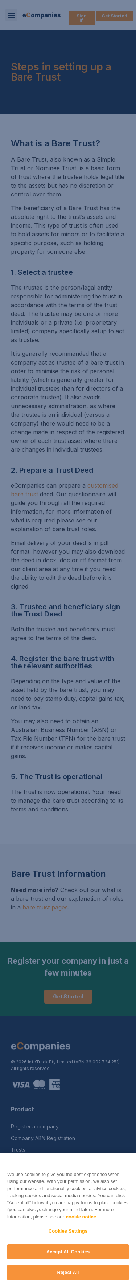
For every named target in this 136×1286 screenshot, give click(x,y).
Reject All (68, 1272)
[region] (68, 1219)
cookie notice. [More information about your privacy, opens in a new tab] (82, 1217)
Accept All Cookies (68, 1251)
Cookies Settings (68, 1231)
